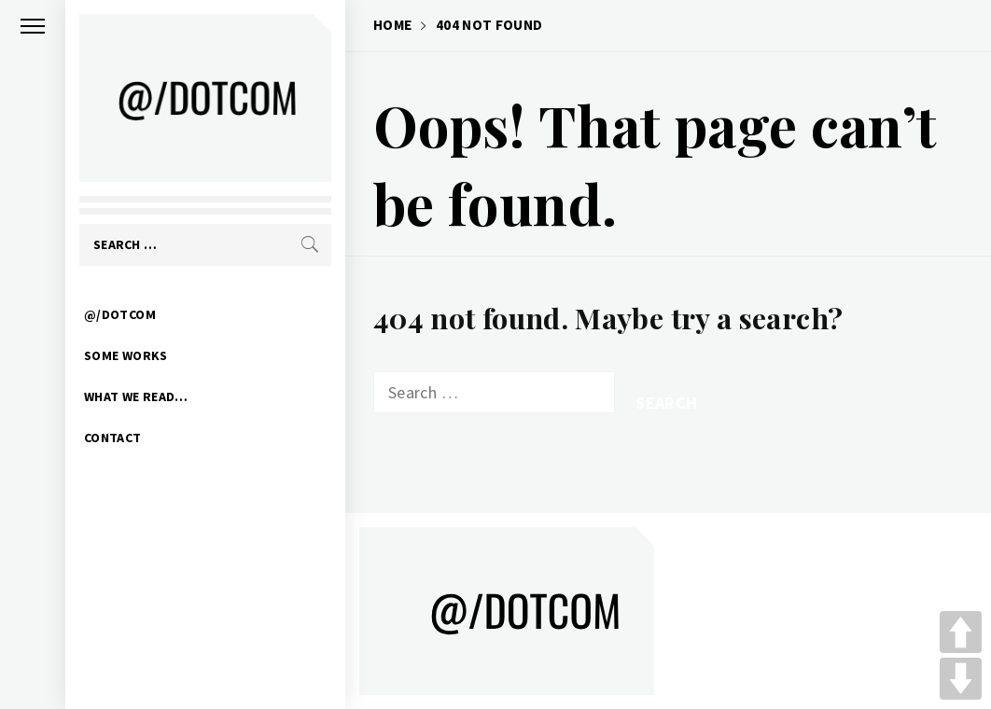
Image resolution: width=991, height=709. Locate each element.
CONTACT (113, 437)
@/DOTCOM (120, 314)
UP (961, 632)
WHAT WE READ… (136, 396)
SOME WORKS (126, 355)
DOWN (961, 679)
